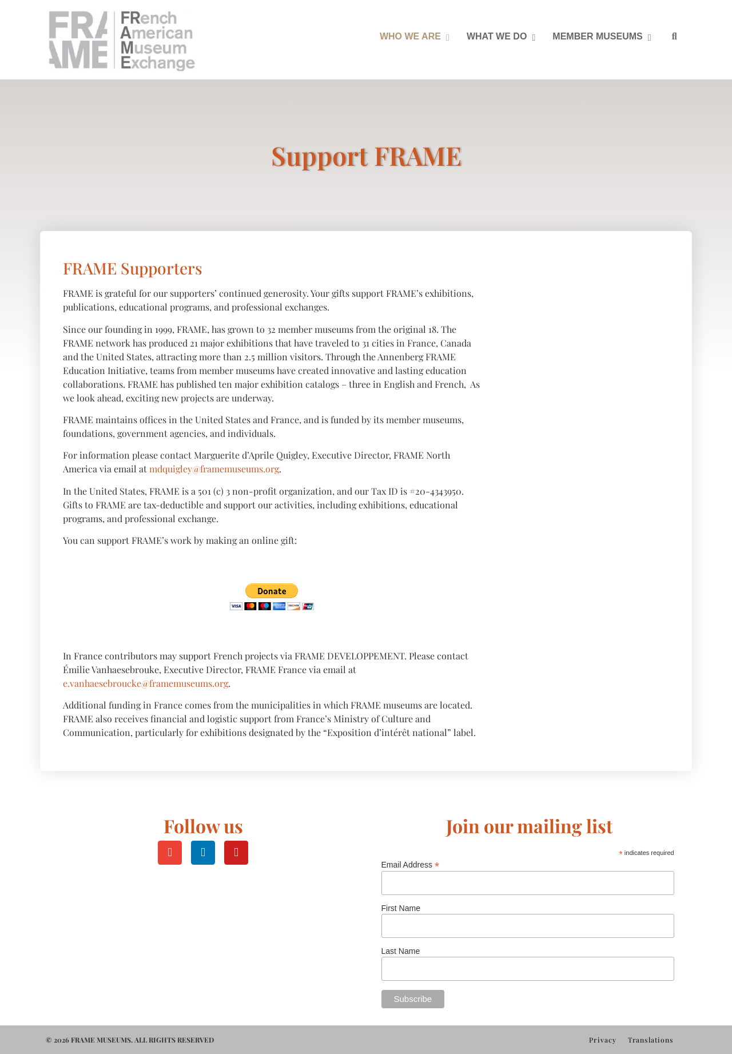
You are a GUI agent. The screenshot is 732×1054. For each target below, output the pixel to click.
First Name (400, 908)
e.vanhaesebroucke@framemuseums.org (145, 683)
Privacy (602, 1039)
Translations (650, 1039)
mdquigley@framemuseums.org (214, 469)
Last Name (400, 951)
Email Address (410, 864)
